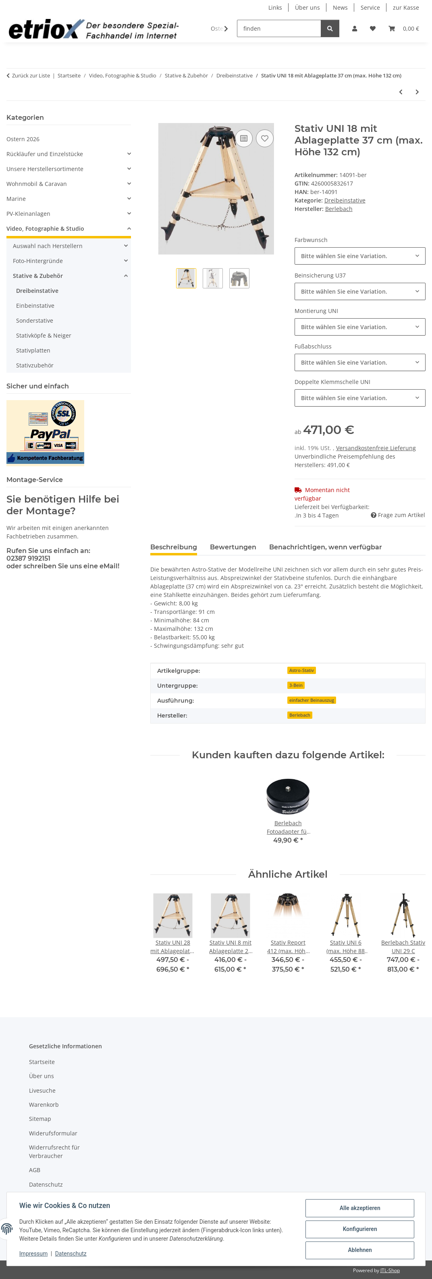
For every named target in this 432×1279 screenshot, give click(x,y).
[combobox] (360, 256)
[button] (354, 28)
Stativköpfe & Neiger (43, 335)
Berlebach (299, 715)
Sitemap (40, 1119)
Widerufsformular (53, 1133)
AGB (34, 1170)
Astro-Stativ (301, 670)
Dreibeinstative (345, 200)
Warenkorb (44, 1104)
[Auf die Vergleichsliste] (244, 138)
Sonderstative (34, 320)
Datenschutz (71, 1254)
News (340, 7)
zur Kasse (406, 7)
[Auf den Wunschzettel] (265, 138)
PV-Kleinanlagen (28, 213)
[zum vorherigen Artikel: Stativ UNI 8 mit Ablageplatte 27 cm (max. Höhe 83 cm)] (401, 91)
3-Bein (296, 685)
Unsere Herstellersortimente (44, 169)
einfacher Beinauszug (311, 700)
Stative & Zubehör (38, 276)
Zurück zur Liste (31, 75)
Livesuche (42, 1090)
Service (370, 7)
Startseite (42, 1062)
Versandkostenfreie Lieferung (376, 448)
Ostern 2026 (22, 139)
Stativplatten (33, 350)
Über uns (307, 7)
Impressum (34, 1254)
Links (275, 7)
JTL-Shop (390, 1270)
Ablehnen (359, 1250)
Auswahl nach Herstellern (48, 246)
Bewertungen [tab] (233, 547)
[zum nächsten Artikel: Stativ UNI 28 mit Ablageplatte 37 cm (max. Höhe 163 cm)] (417, 91)
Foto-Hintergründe (38, 261)
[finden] (279, 28)
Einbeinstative (35, 305)
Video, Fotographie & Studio (45, 228)
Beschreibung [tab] (173, 547)
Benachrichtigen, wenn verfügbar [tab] (325, 547)
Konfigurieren (359, 1229)
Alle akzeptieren (359, 1208)
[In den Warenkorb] (156, 118)
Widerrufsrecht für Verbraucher (54, 1151)
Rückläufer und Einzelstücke (44, 154)
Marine (16, 198)
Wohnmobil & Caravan (36, 184)
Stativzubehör (35, 365)
